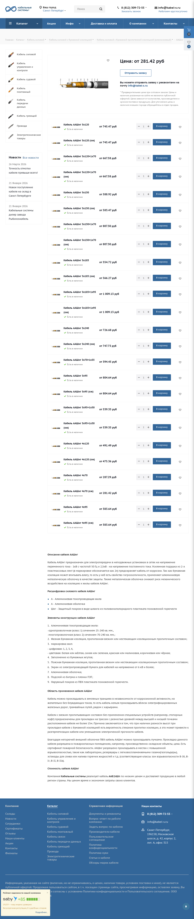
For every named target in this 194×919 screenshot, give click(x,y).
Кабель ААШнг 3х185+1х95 (80, 292)
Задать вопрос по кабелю (106, 826)
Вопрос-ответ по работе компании (105, 820)
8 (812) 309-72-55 (132, 7)
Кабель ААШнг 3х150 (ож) (79, 208)
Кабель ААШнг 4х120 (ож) (79, 459)
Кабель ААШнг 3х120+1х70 (80, 156)
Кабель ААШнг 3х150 (76, 192)
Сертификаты (14, 828)
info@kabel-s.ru (169, 7)
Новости (10, 818)
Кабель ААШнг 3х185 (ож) (79, 276)
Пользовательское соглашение (101, 838)
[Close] (47, 893)
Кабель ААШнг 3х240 (76, 328)
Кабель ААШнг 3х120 (76, 124)
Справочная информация (106, 806)
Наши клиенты (14, 838)
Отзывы (10, 833)
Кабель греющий (58, 846)
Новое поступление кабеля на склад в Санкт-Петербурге (21, 191)
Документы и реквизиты (105, 813)
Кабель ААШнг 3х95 (75, 375)
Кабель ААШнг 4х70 (75, 475)
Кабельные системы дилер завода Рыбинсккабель (21, 214)
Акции (9, 843)
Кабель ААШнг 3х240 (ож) (79, 344)
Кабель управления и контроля (61, 820)
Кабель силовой (57, 813)
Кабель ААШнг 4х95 (75, 507)
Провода (53, 851)
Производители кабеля (104, 831)
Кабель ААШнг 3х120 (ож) (79, 140)
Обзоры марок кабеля (103, 862)
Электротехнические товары (60, 858)
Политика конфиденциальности (103, 846)
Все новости (31, 157)
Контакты (11, 848)
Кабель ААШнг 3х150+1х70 (80, 224)
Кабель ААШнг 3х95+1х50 (79, 407)
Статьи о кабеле (99, 857)
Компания (12, 806)
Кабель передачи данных (64, 841)
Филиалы (11, 853)
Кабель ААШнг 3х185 (76, 260)
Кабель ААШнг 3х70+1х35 (79, 359)
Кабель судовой (57, 826)
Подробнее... (41, 912)
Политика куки (98, 853)
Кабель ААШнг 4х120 (76, 443)
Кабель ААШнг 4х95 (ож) (78, 522)
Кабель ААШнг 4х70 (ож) (78, 491)
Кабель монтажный (60, 831)
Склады (10, 813)
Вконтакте (186, 906)
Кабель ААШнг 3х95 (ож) (78, 391)
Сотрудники (12, 823)
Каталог (52, 806)
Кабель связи (56, 836)
